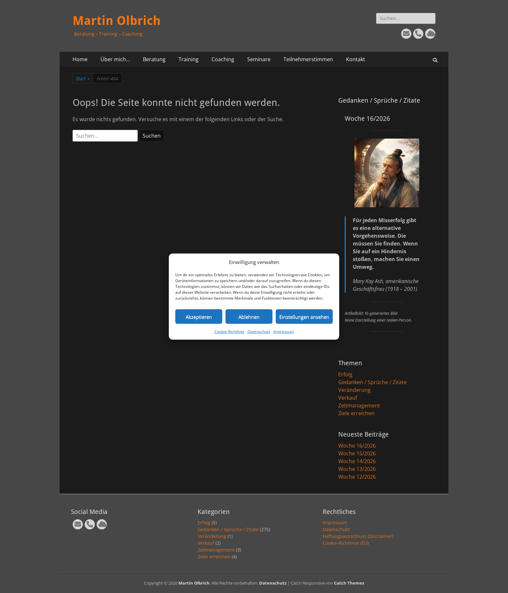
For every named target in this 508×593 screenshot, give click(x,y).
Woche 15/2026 (357, 453)
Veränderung (354, 389)
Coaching (223, 59)
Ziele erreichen (356, 413)
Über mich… (115, 59)
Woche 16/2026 (357, 445)
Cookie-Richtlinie (229, 331)
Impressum (283, 331)
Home (80, 59)
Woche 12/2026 (357, 476)
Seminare (259, 59)
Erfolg (345, 374)
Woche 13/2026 (357, 469)
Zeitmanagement (359, 405)
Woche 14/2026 (357, 461)
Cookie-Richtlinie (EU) (346, 543)
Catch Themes (349, 583)
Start (83, 78)
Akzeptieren (199, 316)
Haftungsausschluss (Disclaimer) (358, 536)
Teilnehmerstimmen (308, 59)
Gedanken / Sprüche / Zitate (372, 382)
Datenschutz (259, 331)
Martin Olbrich (117, 21)
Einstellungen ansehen (304, 316)
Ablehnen (249, 316)
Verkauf (347, 397)
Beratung (154, 59)
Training (189, 59)
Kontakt (355, 59)
